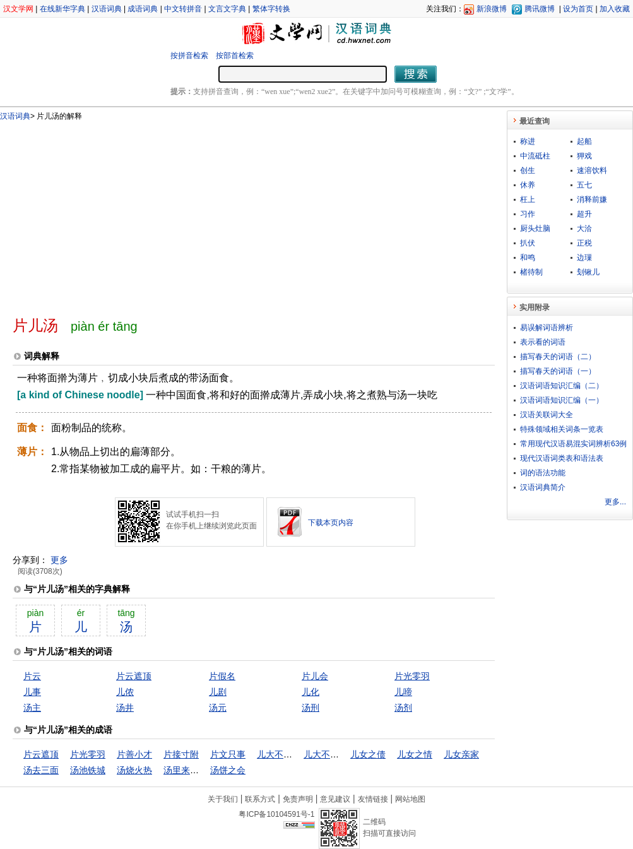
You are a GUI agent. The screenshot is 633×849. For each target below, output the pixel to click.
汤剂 (403, 708)
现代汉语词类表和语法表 (561, 458)
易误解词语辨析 (546, 327)
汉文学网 (18, 8)
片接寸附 (181, 754)
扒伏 (527, 243)
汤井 (125, 708)
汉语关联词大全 (546, 414)
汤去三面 (41, 770)
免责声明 (298, 799)
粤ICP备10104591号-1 (276, 814)
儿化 (310, 692)
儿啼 (403, 692)
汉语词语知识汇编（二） (561, 385)
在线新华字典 (62, 8)
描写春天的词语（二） (558, 356)
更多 (59, 560)
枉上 (527, 199)
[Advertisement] (184, 213)
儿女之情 (414, 754)
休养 (527, 185)
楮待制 (531, 272)
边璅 (584, 257)
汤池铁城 (87, 770)
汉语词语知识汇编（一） (561, 400)
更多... (615, 501)
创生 (527, 170)
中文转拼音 (183, 8)
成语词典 (142, 8)
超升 (584, 214)
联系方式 (260, 799)
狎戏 (584, 155)
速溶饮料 (592, 170)
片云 (32, 676)
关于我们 (223, 799)
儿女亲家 (461, 754)
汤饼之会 (228, 770)
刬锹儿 (588, 272)
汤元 (218, 708)
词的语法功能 (542, 472)
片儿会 (315, 676)
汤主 (32, 708)
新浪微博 (491, 8)
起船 (584, 141)
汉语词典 (107, 8)
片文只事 (228, 754)
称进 (527, 141)
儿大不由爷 (326, 754)
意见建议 (335, 799)
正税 (584, 243)
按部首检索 (235, 55)
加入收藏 (615, 8)
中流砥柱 (535, 155)
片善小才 (134, 754)
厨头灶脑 (535, 228)
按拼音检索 (189, 55)
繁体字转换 (271, 8)
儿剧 (218, 692)
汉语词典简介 (542, 487)
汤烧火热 (134, 770)
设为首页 (578, 8)
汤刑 (310, 708)
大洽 (584, 228)
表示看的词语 (542, 342)
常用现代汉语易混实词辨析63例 (573, 443)
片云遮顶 (133, 676)
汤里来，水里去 (194, 770)
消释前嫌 (592, 199)
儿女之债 (368, 754)
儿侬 (125, 692)
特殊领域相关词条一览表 (561, 429)
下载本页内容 (330, 522)
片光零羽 (412, 676)
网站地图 (410, 799)
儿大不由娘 (279, 754)
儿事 (32, 692)
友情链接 (373, 799)
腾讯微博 (539, 8)
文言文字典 (227, 8)
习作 (527, 214)
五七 (584, 185)
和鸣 (527, 257)
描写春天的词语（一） (558, 371)
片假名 (222, 676)
